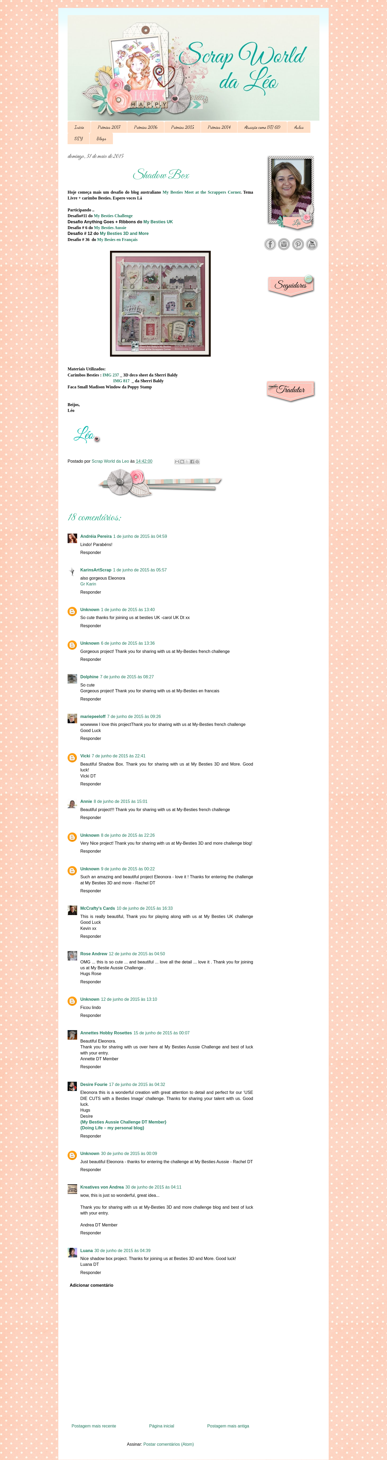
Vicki (85, 756)
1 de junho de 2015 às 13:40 (128, 609)
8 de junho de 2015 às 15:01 (120, 801)
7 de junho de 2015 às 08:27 (127, 677)
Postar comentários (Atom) (168, 1444)
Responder (90, 552)
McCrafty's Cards (97, 908)
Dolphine (89, 677)
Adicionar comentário (91, 1285)
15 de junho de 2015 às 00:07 (162, 1033)
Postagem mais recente (94, 1426)
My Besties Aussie (110, 227)
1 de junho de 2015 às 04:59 (140, 536)
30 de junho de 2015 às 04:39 (122, 1250)
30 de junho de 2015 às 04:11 (153, 1187)
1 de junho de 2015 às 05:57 (140, 570)
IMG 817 (121, 381)
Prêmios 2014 (219, 127)
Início (79, 127)
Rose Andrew (93, 954)
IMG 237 (111, 375)
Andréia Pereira (96, 536)
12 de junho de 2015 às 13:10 (129, 999)
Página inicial (161, 1426)
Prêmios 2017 (109, 127)
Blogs (101, 138)
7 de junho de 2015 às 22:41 (119, 756)
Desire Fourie (93, 1084)
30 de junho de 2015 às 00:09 (129, 1153)
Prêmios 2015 (182, 127)
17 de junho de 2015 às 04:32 (137, 1084)
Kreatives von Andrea (102, 1187)
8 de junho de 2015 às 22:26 (128, 835)
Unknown (89, 609)
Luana (86, 1250)
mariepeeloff (92, 716)
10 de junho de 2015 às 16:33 (145, 908)
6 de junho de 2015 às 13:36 (128, 643)
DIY (78, 138)
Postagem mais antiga (228, 1426)
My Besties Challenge (113, 215)
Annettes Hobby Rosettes (106, 1033)
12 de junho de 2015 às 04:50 (137, 954)
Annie (86, 801)
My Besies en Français (117, 239)
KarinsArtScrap (95, 570)
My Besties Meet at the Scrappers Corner (202, 192)
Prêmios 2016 (145, 127)
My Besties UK (158, 222)
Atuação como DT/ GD (262, 127)
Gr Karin (88, 584)
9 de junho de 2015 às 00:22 (128, 869)
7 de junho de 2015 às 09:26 (134, 716)
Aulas (299, 127)
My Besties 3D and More (124, 233)
